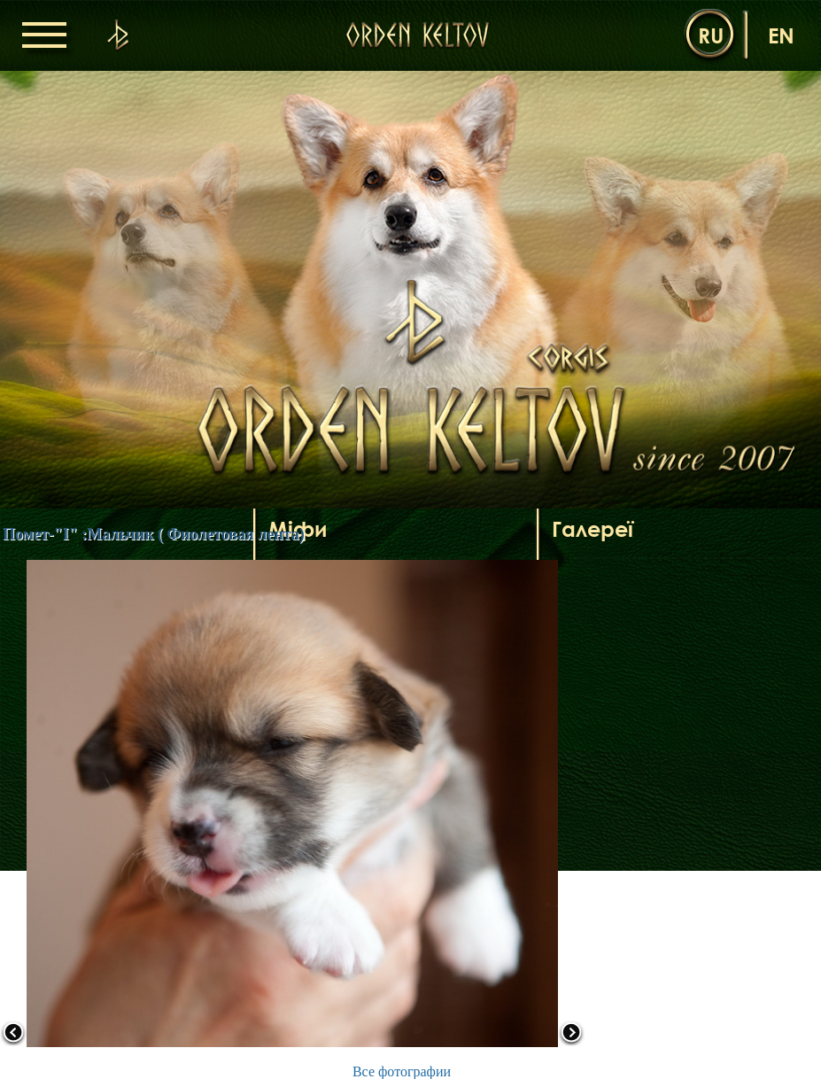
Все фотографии (401, 1071)
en (781, 35)
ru (711, 35)
